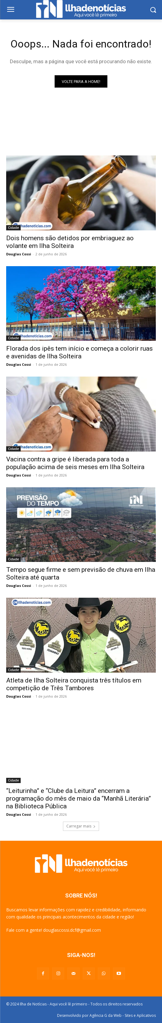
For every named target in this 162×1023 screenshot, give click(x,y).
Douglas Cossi (18, 254)
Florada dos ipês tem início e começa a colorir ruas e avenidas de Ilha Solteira (79, 352)
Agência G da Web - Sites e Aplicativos (122, 1015)
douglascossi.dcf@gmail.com (72, 930)
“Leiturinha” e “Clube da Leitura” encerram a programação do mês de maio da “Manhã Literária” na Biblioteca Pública (78, 798)
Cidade (13, 227)
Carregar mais (81, 826)
